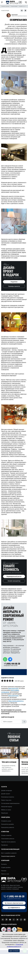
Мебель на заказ (6, 810)
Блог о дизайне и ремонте (8, 853)
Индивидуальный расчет (14, 576)
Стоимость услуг (6, 821)
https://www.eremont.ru (15, 701)
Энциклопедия (5, 10)
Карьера (3, 870)
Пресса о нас (5, 874)
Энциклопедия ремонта (8, 856)
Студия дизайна (5, 867)
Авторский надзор (6, 806)
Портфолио (4, 845)
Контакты (4, 864)
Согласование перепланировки (10, 803)
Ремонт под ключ (6, 800)
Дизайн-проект (5, 793)
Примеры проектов (14, 286)
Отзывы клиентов (6, 835)
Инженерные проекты (7, 797)
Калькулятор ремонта (7, 827)
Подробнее (14, 281)
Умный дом (4, 813)
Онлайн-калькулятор (14, 581)
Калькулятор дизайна (7, 824)
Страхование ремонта (7, 838)
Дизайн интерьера (6, 790)
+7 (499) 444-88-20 (14, 896)
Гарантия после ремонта (8, 842)
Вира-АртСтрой (13, 688)
